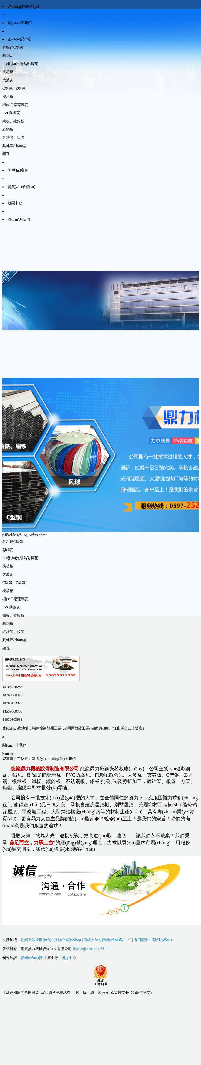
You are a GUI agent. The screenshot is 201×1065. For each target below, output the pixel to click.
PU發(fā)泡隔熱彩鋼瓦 (20, 64)
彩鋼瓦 (7, 55)
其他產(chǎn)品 (14, 146)
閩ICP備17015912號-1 (90, 949)
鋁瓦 (6, 154)
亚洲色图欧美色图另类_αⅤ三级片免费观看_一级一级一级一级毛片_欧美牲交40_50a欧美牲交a (77, 992)
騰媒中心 (69, 958)
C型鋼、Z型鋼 (13, 582)
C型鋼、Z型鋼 (13, 88)
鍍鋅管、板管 (13, 137)
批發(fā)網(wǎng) (67, 940)
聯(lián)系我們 (19, 219)
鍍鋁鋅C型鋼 (12, 47)
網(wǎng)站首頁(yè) (23, 6)
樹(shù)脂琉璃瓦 (15, 105)
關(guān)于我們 (20, 23)
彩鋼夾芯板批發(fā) (36, 940)
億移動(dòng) (161, 940)
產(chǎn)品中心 (20, 39)
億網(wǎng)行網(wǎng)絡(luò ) (107, 940)
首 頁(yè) (39, 759)
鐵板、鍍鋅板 (13, 121)
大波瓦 (7, 80)
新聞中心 (15, 203)
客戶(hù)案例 (18, 170)
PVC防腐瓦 (11, 113)
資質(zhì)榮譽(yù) (21, 187)
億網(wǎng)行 (32, 958)
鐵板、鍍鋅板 (13, 615)
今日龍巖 (141, 940)
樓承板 (7, 96)
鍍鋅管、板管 (13, 632)
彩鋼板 (7, 129)
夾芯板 (7, 72)
